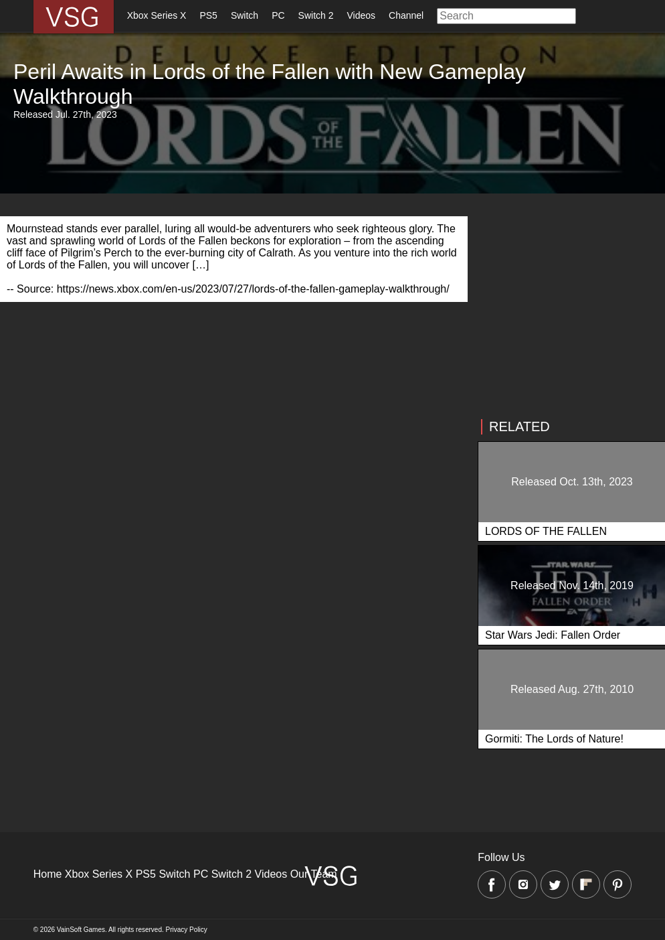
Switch (244, 15)
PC (278, 15)
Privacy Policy (186, 929)
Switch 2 (316, 15)
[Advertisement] (228, 395)
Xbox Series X (157, 15)
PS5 (208, 15)
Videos (361, 15)
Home (47, 874)
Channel (406, 15)
